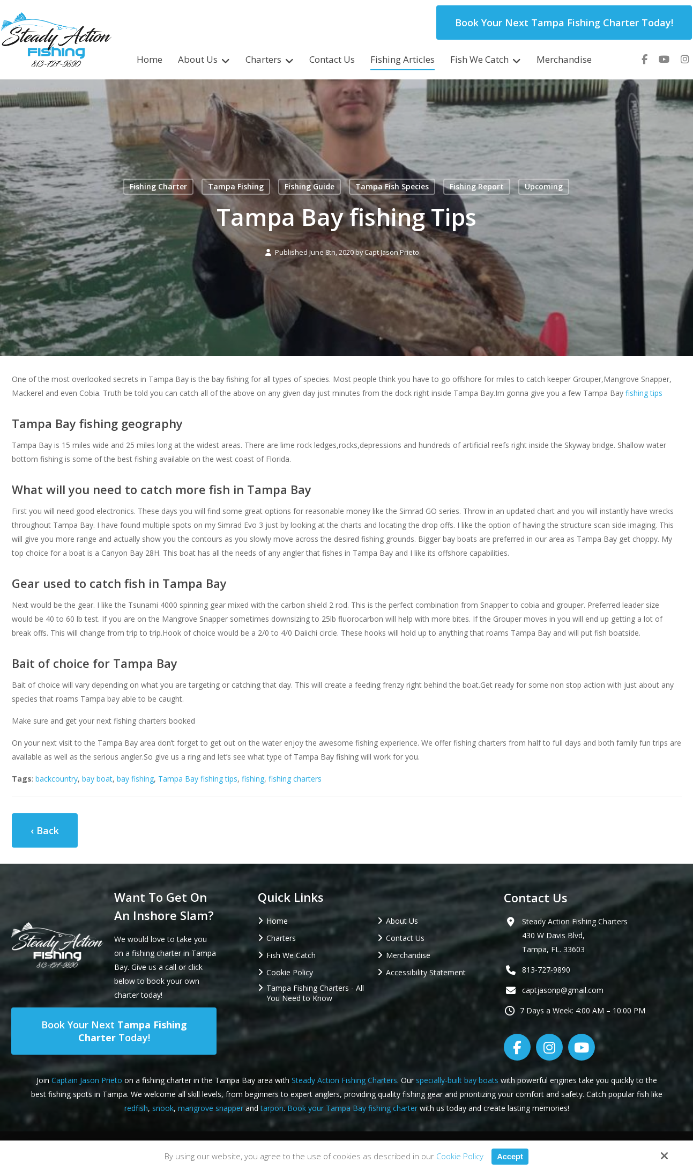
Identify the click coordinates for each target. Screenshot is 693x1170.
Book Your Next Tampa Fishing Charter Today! (564, 22)
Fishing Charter (158, 186)
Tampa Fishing (236, 186)
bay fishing (135, 779)
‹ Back (45, 830)
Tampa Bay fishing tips (197, 779)
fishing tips (643, 393)
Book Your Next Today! (114, 1031)
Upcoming (544, 186)
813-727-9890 (546, 970)
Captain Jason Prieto (86, 1080)
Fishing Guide (309, 186)
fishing (253, 779)
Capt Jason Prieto (391, 252)
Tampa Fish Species (392, 186)
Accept (509, 1156)
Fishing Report (477, 186)
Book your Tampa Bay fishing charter (352, 1108)
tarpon (272, 1108)
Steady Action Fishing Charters (344, 1080)
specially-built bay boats (457, 1080)
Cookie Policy (459, 1156)
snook (163, 1108)
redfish (136, 1108)
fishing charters (295, 779)
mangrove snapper (210, 1108)
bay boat (97, 779)
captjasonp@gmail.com (562, 990)
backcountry (56, 779)
